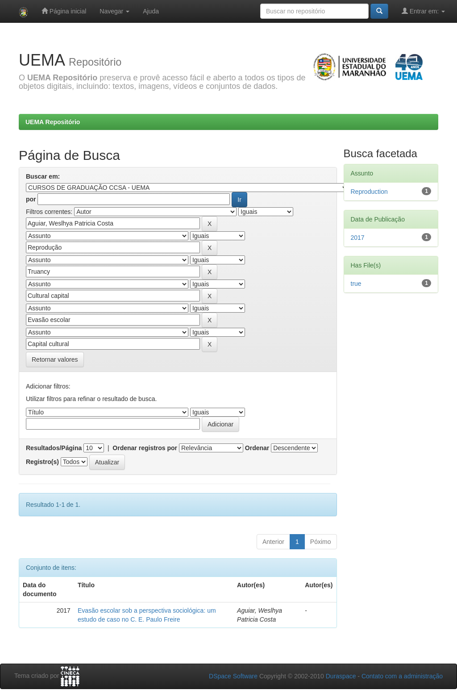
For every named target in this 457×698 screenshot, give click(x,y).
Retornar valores (55, 359)
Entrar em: (423, 11)
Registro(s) (42, 461)
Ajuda (151, 11)
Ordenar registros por (144, 447)
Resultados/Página (54, 447)
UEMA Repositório (52, 121)
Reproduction (369, 191)
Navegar (114, 11)
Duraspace (341, 676)
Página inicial (64, 11)
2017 (358, 237)
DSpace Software (233, 676)
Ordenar (257, 447)
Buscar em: (43, 176)
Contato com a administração (402, 676)
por (31, 199)
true (356, 283)
